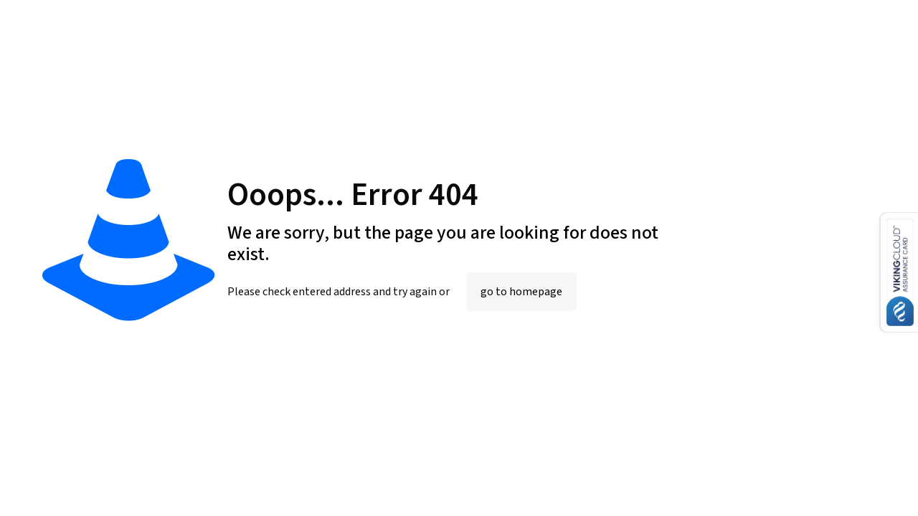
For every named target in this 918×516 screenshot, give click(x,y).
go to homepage (521, 292)
